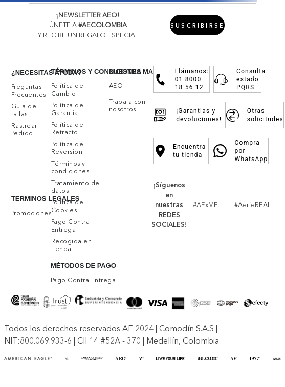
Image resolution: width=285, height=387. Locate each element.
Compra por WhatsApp (241, 150)
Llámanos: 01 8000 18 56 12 (181, 79)
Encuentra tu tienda (181, 150)
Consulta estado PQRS (237, 79)
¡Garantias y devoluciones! (187, 115)
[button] (197, 25)
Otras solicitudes (254, 115)
